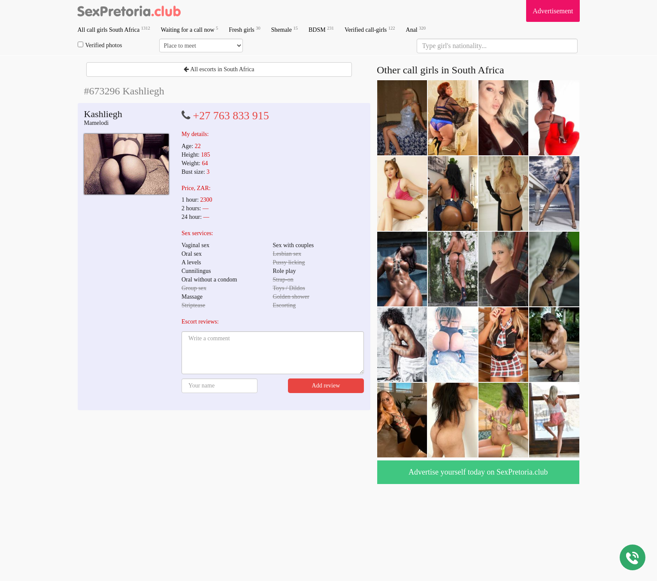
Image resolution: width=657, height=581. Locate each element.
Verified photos (100, 45)
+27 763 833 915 (231, 115)
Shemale (284, 29)
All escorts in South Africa (219, 69)
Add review (326, 385)
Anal (416, 29)
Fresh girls (244, 29)
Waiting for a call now (189, 29)
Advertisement (553, 11)
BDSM (321, 29)
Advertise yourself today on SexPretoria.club (478, 472)
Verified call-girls (370, 29)
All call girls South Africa (114, 29)
